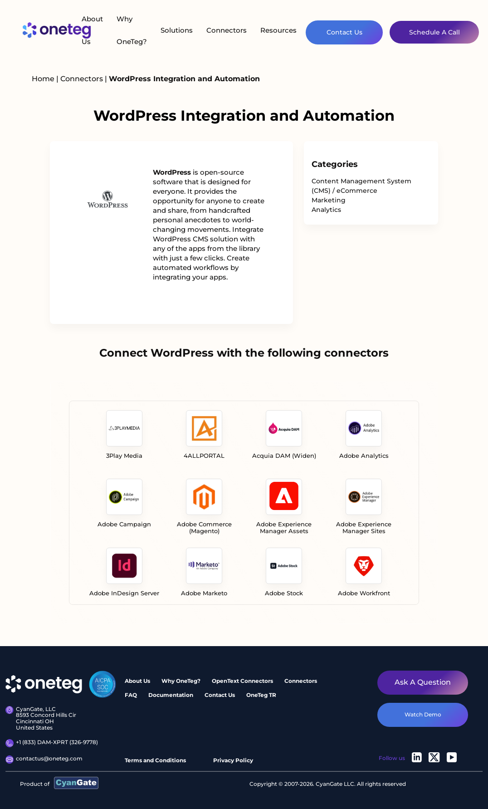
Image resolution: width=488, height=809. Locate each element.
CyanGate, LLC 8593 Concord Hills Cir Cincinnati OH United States (40, 718)
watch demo (423, 714)
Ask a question (423, 682)
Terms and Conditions (155, 760)
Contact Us (344, 32)
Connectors (226, 30)
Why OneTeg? (132, 30)
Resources (278, 30)
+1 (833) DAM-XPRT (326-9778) (51, 743)
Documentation (170, 694)
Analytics (326, 210)
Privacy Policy (233, 760)
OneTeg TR (261, 694)
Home (43, 78)
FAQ (131, 694)
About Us (92, 30)
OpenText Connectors (242, 680)
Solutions (177, 30)
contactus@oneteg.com (44, 759)
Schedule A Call (434, 32)
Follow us (392, 758)
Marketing (329, 200)
